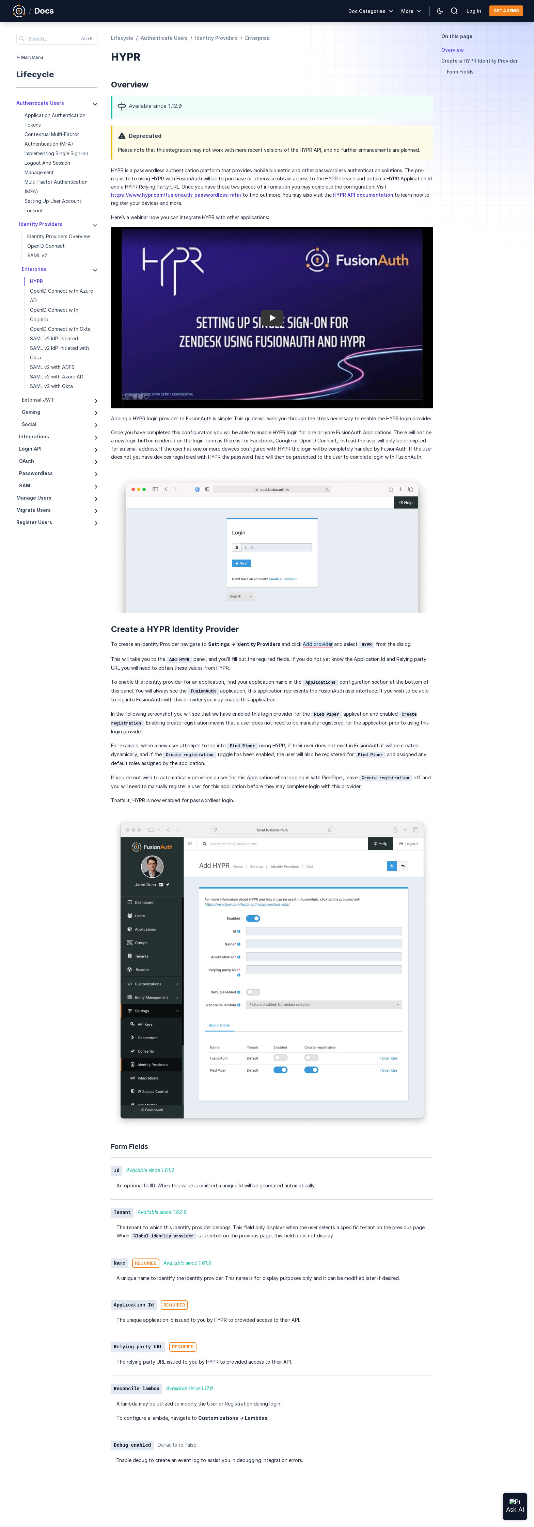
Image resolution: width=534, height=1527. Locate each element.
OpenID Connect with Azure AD (61, 295)
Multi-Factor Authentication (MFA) (56, 186)
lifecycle (35, 74)
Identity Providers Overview (58, 236)
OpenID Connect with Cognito (54, 314)
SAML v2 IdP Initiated (54, 338)
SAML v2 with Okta (51, 386)
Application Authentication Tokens (55, 120)
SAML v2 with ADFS (52, 367)
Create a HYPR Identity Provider (479, 61)
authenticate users (164, 38)
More (407, 11)
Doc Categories (367, 11)
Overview (452, 50)
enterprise (257, 38)
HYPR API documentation (363, 195)
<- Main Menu (29, 57)
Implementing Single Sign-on (56, 153)
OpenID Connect (46, 246)
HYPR (36, 281)
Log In (474, 11)
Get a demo (506, 10)
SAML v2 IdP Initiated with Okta (59, 352)
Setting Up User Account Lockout (53, 205)
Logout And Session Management (47, 167)
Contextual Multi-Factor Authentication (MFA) (52, 139)
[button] (272, 317)
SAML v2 (37, 255)
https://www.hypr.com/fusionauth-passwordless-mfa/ (176, 195)
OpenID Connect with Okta (60, 329)
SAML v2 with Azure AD (56, 376)
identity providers (216, 38)
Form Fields (460, 72)
